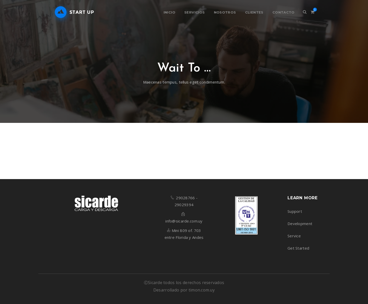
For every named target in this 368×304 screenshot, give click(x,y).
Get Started (298, 248)
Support (295, 211)
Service (294, 235)
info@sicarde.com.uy (183, 221)
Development (300, 223)
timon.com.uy (202, 290)
